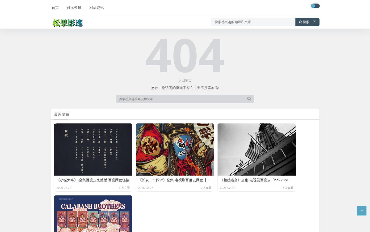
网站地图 (107, 211)
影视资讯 (72, 6)
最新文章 (91, 211)
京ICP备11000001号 (66, 211)
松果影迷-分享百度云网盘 (102, 204)
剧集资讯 (94, 6)
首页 (54, 6)
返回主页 (185, 80)
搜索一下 (307, 20)
